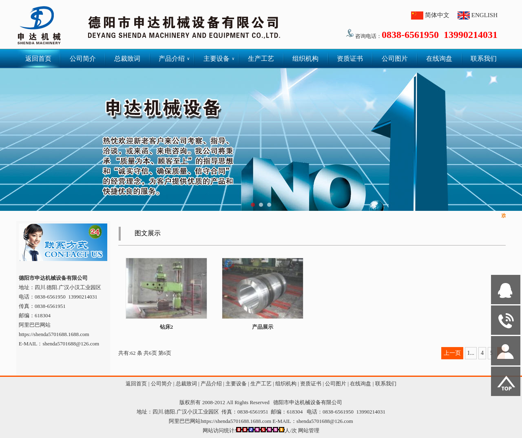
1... (471, 353)
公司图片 (395, 58)
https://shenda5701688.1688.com (54, 334)
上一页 (452, 353)
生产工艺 (261, 58)
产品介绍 (174, 58)
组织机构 (305, 58)
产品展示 (262, 327)
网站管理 (308, 430)
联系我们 (484, 58)
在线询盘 (439, 58)
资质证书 (350, 58)
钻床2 (166, 327)
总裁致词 (127, 58)
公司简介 (83, 58)
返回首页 (38, 58)
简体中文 (437, 15)
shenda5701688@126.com (324, 421)
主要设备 (218, 58)
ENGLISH (484, 15)
